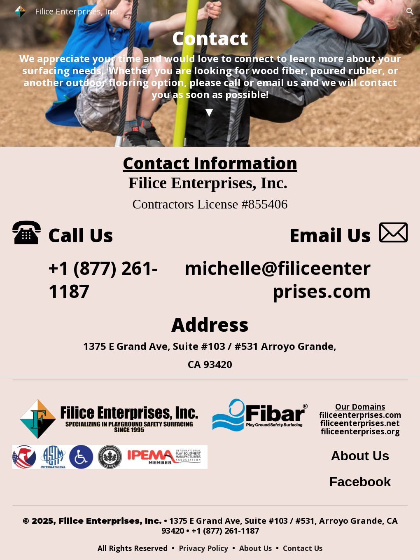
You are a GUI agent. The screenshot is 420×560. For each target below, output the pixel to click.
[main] (210, 73)
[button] (410, 11)
